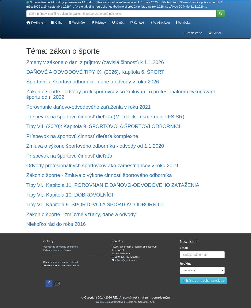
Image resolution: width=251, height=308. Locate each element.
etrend (74, 262)
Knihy (56, 22)
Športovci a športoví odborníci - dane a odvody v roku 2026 (92, 81)
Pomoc (215, 33)
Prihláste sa (192, 33)
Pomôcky (183, 22)
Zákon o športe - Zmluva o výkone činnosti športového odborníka (99, 175)
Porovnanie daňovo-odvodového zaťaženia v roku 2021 (88, 107)
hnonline (55, 262)
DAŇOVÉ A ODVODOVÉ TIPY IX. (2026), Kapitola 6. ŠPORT (95, 72)
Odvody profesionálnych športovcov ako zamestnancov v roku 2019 (102, 165)
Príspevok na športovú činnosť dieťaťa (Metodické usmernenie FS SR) (105, 116)
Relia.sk (35, 23)
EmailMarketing (115, 302)
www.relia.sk (72, 265)
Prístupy (98, 22)
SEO (103, 302)
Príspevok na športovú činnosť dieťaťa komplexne (82, 136)
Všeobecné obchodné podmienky (60, 246)
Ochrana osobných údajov (57, 250)
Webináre (76, 22)
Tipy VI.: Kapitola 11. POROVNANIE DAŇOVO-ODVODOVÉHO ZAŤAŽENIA (112, 185)
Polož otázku (160, 22)
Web (98, 302)
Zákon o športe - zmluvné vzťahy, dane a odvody (81, 214)
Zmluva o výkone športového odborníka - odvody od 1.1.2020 (95, 146)
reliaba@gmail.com (125, 260)
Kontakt (137, 22)
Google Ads (132, 302)
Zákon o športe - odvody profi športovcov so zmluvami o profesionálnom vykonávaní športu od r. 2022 (120, 94)
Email (184, 248)
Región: (185, 263)
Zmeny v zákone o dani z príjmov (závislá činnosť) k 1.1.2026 (95, 62)
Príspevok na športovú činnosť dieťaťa (69, 156)
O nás (118, 22)
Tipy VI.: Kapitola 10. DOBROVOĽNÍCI (69, 195)
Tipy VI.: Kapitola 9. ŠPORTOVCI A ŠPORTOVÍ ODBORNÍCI (94, 204)
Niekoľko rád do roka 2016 (56, 224)
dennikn (65, 262)
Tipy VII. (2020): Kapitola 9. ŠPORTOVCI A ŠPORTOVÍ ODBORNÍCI (103, 126)
